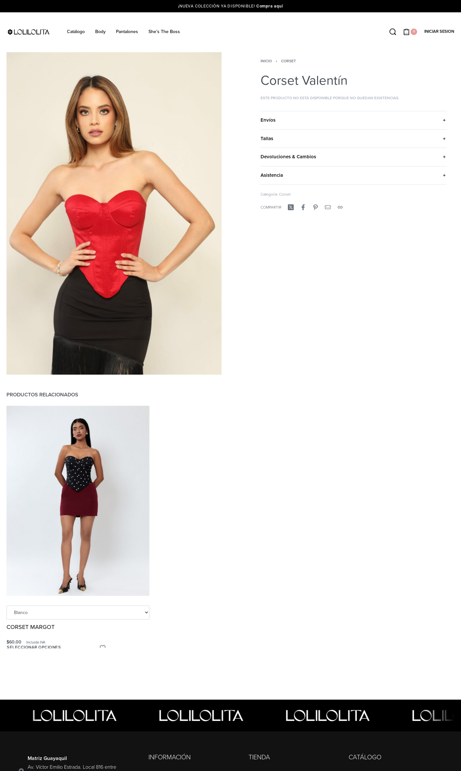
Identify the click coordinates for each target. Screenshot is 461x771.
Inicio (266, 61)
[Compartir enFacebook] (303, 207)
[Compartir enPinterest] (315, 207)
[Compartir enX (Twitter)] (291, 207)
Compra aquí (269, 6)
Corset (288, 61)
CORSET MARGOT (31, 628)
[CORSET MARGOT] (78, 502)
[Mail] (328, 207)
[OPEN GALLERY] (114, 213)
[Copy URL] (340, 207)
